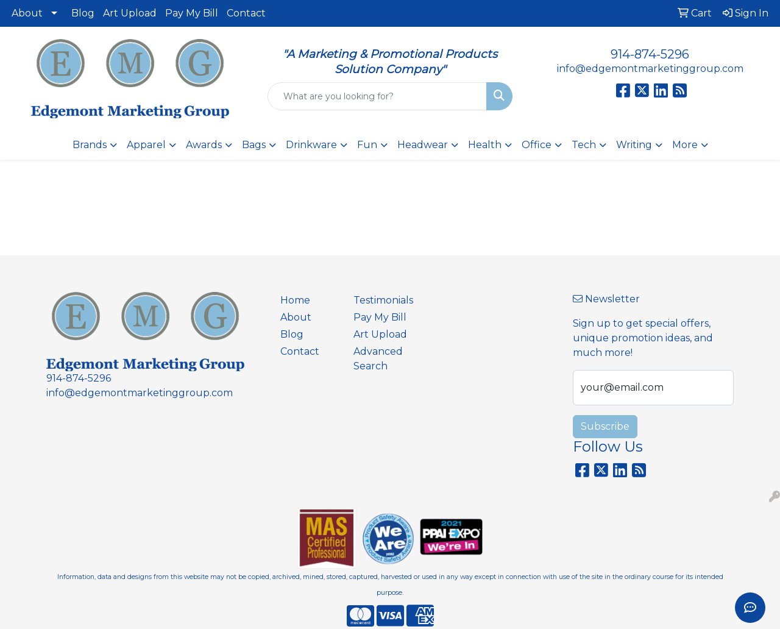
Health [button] (485, 145)
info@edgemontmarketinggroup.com (650, 68)
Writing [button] (634, 145)
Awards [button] (204, 145)
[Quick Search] (378, 96)
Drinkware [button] (311, 145)
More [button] (685, 145)
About (27, 13)
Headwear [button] (422, 145)
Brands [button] (90, 145)
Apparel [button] (146, 145)
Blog (82, 13)
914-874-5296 (650, 54)
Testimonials (382, 300)
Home (295, 300)
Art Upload (130, 13)
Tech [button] (584, 145)
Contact (246, 13)
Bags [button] (254, 145)
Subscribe (605, 426)
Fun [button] (367, 145)
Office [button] (536, 145)
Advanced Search (378, 359)
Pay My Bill (191, 13)
